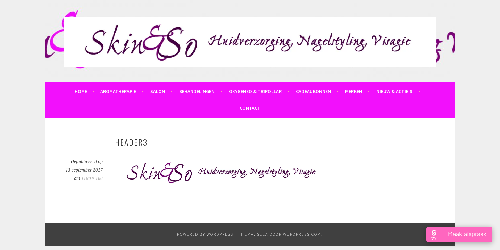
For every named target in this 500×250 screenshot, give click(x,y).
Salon (157, 91)
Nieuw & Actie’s (394, 91)
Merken (353, 91)
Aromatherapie (118, 91)
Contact (250, 108)
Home (81, 91)
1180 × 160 (92, 178)
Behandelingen (197, 91)
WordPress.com (302, 234)
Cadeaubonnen (313, 91)
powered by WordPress (205, 234)
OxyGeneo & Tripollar (255, 91)
